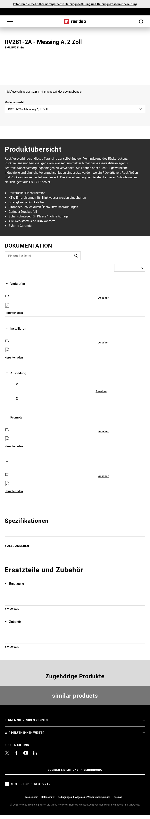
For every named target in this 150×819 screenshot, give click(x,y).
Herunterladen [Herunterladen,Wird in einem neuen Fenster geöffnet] (14, 313)
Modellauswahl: (14, 102)
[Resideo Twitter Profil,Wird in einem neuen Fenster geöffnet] (7, 753)
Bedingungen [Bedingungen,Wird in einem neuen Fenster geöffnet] (65, 796)
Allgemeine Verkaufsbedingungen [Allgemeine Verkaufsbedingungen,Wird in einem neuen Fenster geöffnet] (92, 796)
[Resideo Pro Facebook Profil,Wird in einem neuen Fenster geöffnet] (16, 753)
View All (13, 609)
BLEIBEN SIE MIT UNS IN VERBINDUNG (75, 770)
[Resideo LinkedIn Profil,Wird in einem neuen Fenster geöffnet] (35, 753)
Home (75, 21)
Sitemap (118, 796)
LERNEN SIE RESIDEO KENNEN (32, 720)
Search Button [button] (141, 22)
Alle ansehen (18, 546)
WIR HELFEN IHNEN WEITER (30, 732)
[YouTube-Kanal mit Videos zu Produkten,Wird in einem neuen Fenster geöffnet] (25, 753)
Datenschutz (47, 796)
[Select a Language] (129, 268)
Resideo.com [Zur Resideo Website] (31, 796)
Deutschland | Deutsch (36, 783)
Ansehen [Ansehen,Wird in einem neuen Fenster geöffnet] (103, 298)
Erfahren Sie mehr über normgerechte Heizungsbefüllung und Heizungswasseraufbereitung (75, 4)
